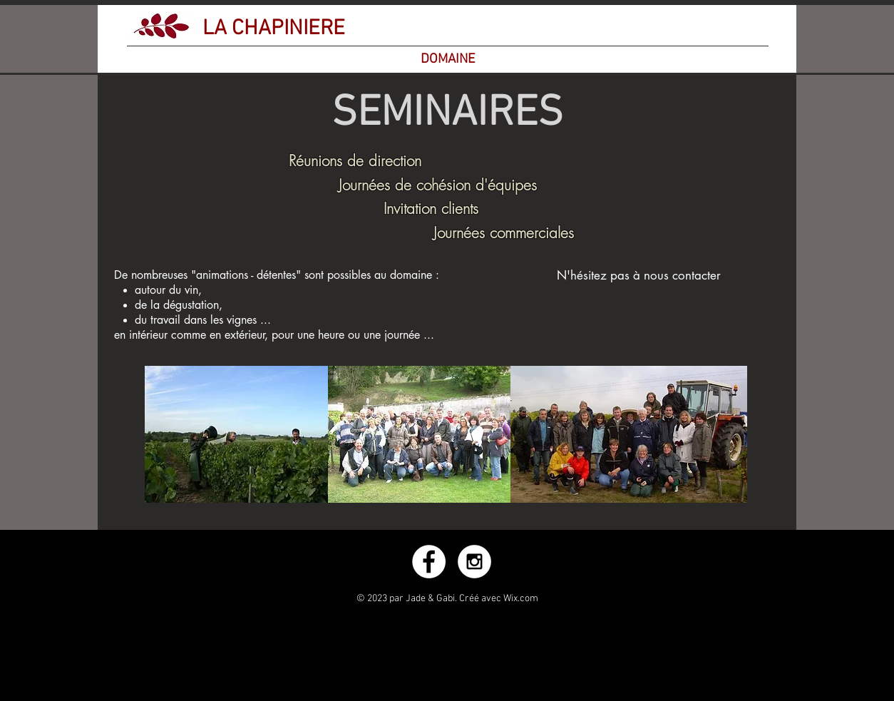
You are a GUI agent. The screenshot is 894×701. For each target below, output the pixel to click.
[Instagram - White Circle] (474, 561)
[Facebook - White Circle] (429, 561)
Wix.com (520, 599)
